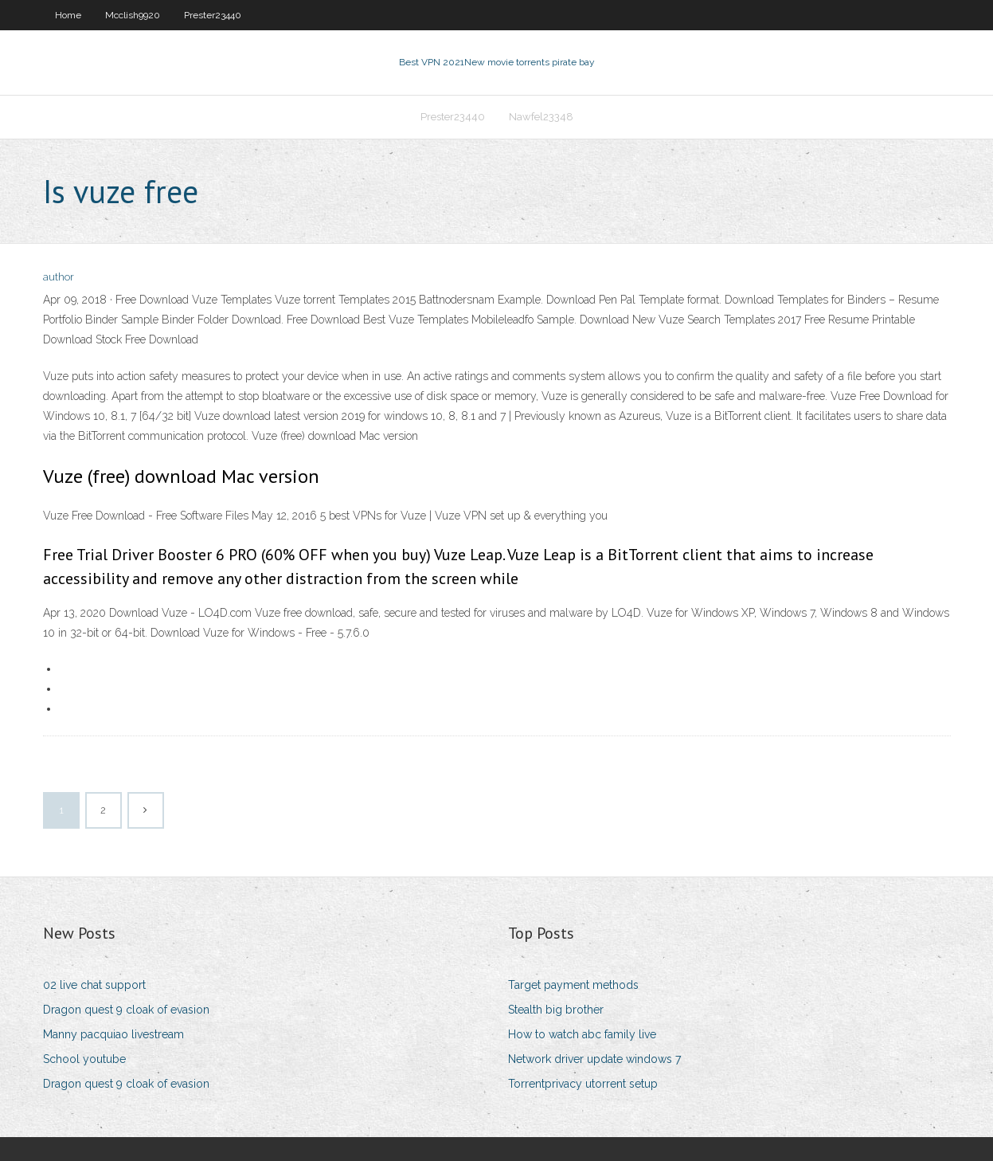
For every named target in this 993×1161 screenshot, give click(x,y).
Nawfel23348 (541, 117)
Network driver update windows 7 (594, 1059)
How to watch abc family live (582, 1034)
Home (68, 15)
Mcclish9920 (132, 15)
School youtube (84, 1059)
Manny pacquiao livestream (113, 1034)
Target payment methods (573, 985)
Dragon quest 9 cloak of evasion (126, 1009)
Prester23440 (212, 15)
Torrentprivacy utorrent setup (583, 1083)
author (58, 277)
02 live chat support (94, 985)
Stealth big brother (556, 1009)
